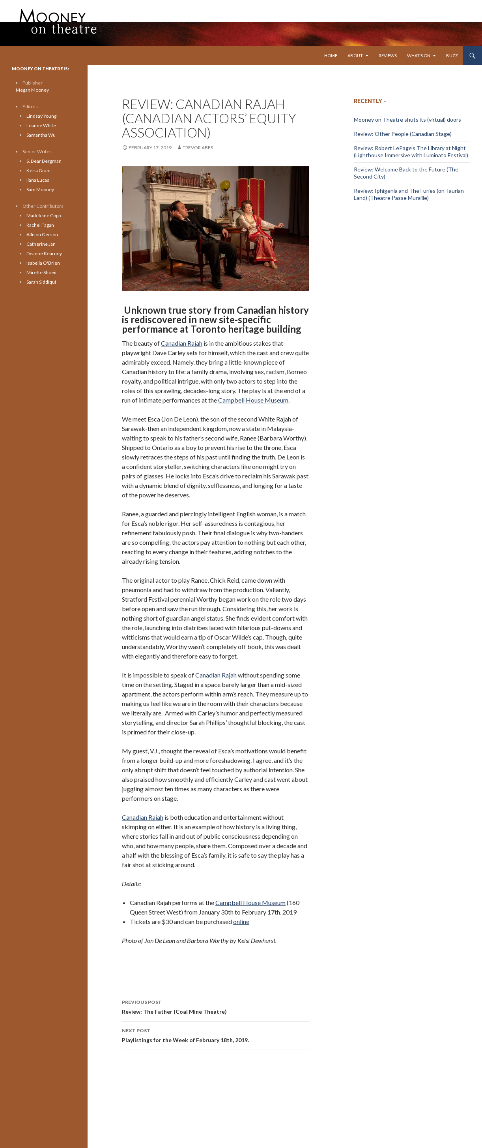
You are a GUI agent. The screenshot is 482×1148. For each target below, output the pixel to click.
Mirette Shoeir (41, 272)
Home (330, 55)
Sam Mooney (40, 189)
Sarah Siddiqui (41, 282)
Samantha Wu (41, 135)
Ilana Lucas (37, 180)
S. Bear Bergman (44, 161)
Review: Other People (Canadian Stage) (403, 133)
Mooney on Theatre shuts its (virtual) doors (407, 119)
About (355, 55)
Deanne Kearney (44, 253)
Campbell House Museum (253, 400)
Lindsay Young (41, 116)
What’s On (418, 55)
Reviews (388, 55)
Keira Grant (38, 170)
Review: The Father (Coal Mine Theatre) (215, 1006)
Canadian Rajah (181, 343)
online (241, 921)
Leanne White (41, 125)
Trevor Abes (198, 148)
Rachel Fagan (40, 225)
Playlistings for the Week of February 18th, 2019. (215, 1034)
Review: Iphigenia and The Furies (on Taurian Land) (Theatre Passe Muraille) (409, 194)
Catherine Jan (41, 244)
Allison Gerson (42, 234)
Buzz (452, 55)
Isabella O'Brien (43, 263)
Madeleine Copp (43, 215)
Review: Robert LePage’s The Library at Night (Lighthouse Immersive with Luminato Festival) (411, 151)
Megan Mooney (32, 90)
